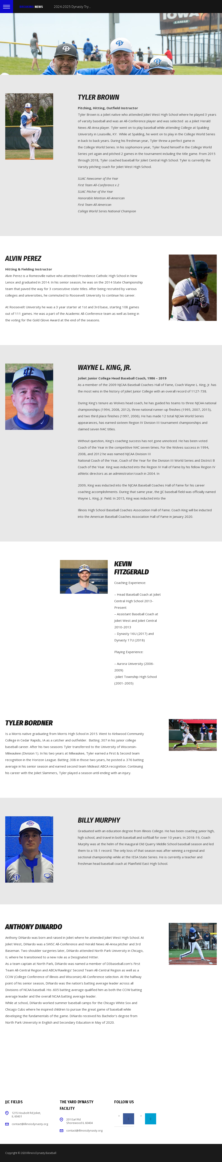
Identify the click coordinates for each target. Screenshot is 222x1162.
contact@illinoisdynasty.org (30, 1124)
